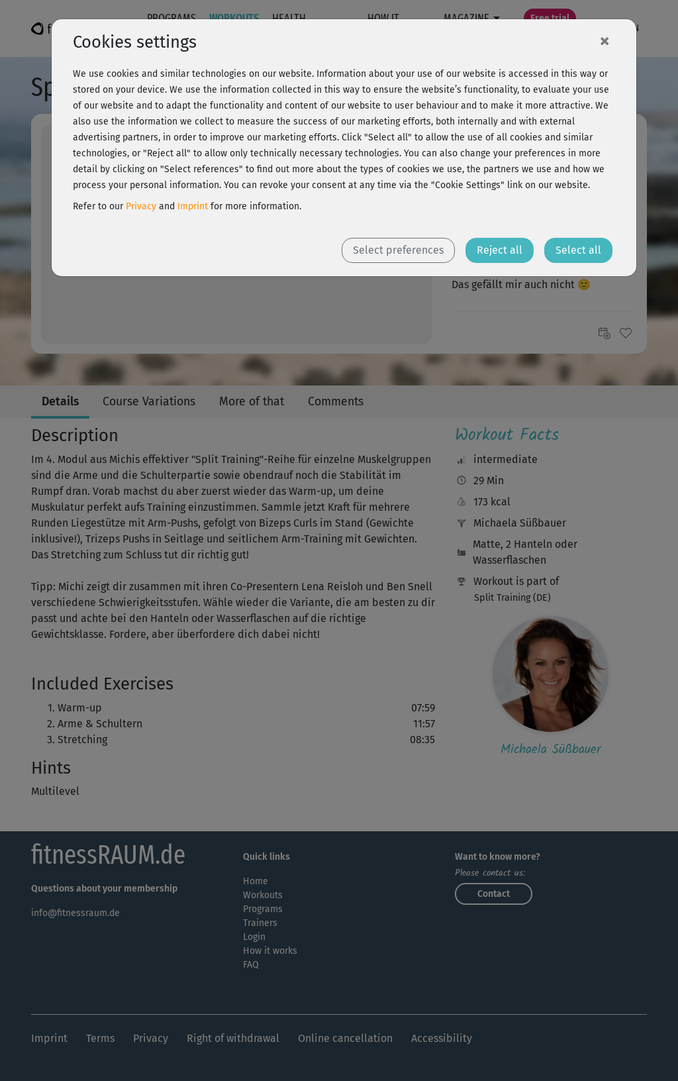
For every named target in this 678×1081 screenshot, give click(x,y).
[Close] (604, 40)
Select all (578, 250)
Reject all (499, 250)
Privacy (141, 206)
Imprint (192, 206)
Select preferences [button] (398, 250)
